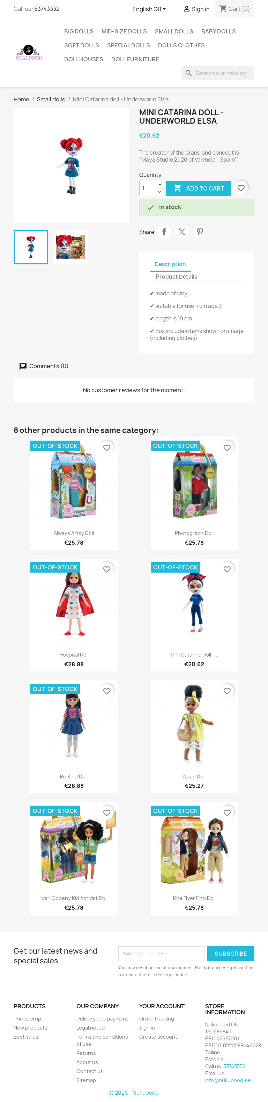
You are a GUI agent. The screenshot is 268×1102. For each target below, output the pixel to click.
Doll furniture (135, 59)
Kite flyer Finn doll (194, 898)
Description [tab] (170, 264)
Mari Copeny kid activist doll (73, 898)
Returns (86, 1053)
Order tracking (156, 1018)
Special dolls (128, 45)
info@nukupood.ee (228, 1080)
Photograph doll (194, 533)
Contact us (89, 1071)
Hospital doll (74, 654)
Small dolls (174, 31)
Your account (162, 1006)
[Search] (218, 73)
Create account (158, 1036)
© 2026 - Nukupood (134, 1092)
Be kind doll (74, 776)
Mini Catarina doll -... (194, 654)
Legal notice (90, 1027)
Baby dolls (218, 31)
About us (87, 1062)
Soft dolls (81, 45)
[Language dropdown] (151, 9)
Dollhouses (83, 59)
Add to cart (198, 188)
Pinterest (200, 232)
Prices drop (27, 1018)
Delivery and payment (102, 1018)
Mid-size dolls (124, 31)
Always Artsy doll (74, 533)
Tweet (182, 232)
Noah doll (194, 776)
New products (30, 1027)
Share (164, 232)
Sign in (147, 1027)
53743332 (47, 9)
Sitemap (86, 1080)
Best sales (26, 1036)
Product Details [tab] (176, 276)
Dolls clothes (181, 45)
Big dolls (79, 31)
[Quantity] (147, 188)
